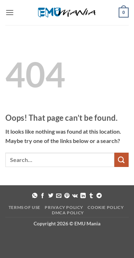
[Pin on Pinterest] (67, 196)
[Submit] (121, 160)
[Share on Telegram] (99, 196)
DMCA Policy (68, 212)
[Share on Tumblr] (91, 196)
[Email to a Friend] (58, 196)
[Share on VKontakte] (75, 196)
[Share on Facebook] (42, 196)
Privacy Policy (64, 207)
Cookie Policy (106, 207)
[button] (9, 12)
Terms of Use (24, 207)
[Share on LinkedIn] (83, 196)
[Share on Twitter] (51, 196)
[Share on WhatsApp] (35, 196)
